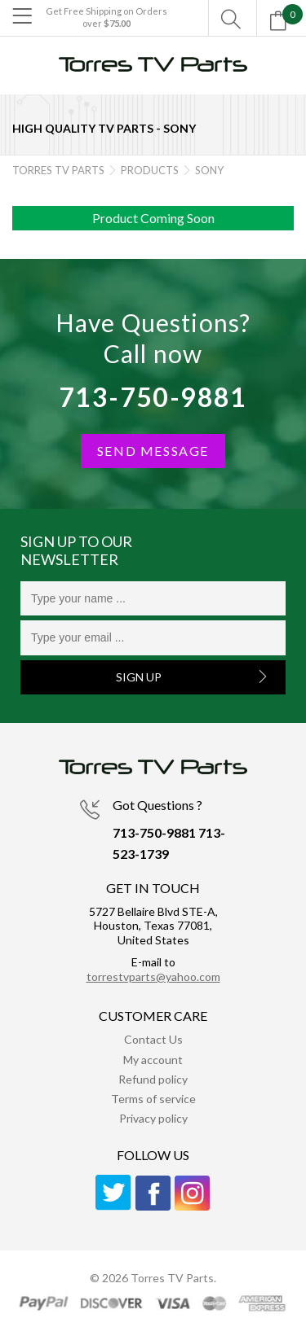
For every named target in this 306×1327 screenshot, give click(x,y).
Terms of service (153, 1099)
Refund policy (153, 1079)
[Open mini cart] (281, 25)
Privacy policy (153, 1118)
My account (153, 1059)
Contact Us (153, 1039)
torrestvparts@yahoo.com (153, 976)
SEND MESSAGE (153, 450)
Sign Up (139, 677)
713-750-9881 (153, 397)
